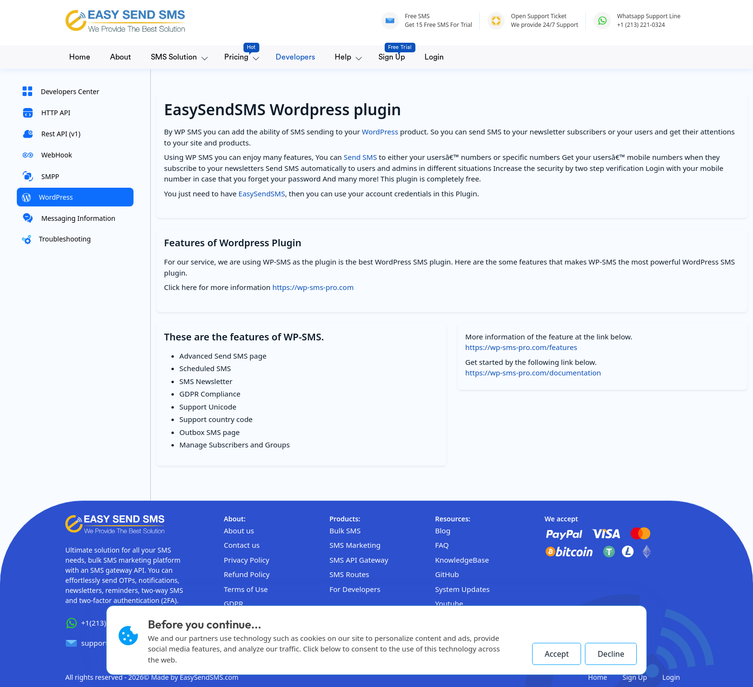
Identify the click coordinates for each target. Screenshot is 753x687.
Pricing (238, 54)
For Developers (354, 589)
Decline (610, 654)
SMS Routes (349, 574)
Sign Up (393, 54)
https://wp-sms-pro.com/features (521, 347)
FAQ (442, 545)
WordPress (380, 131)
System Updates (462, 589)
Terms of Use (246, 589)
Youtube (449, 603)
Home (79, 57)
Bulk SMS (345, 530)
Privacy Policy (246, 560)
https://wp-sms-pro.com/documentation (533, 372)
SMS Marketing (354, 545)
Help (343, 57)
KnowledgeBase (462, 560)
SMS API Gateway (358, 560)
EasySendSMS (262, 193)
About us (239, 530)
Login (434, 57)
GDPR (233, 603)
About (120, 57)
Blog (442, 530)
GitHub (447, 574)
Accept (557, 654)
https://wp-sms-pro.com (312, 287)
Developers (295, 57)
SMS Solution (174, 57)
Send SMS (360, 157)
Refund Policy (246, 574)
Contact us (242, 545)
